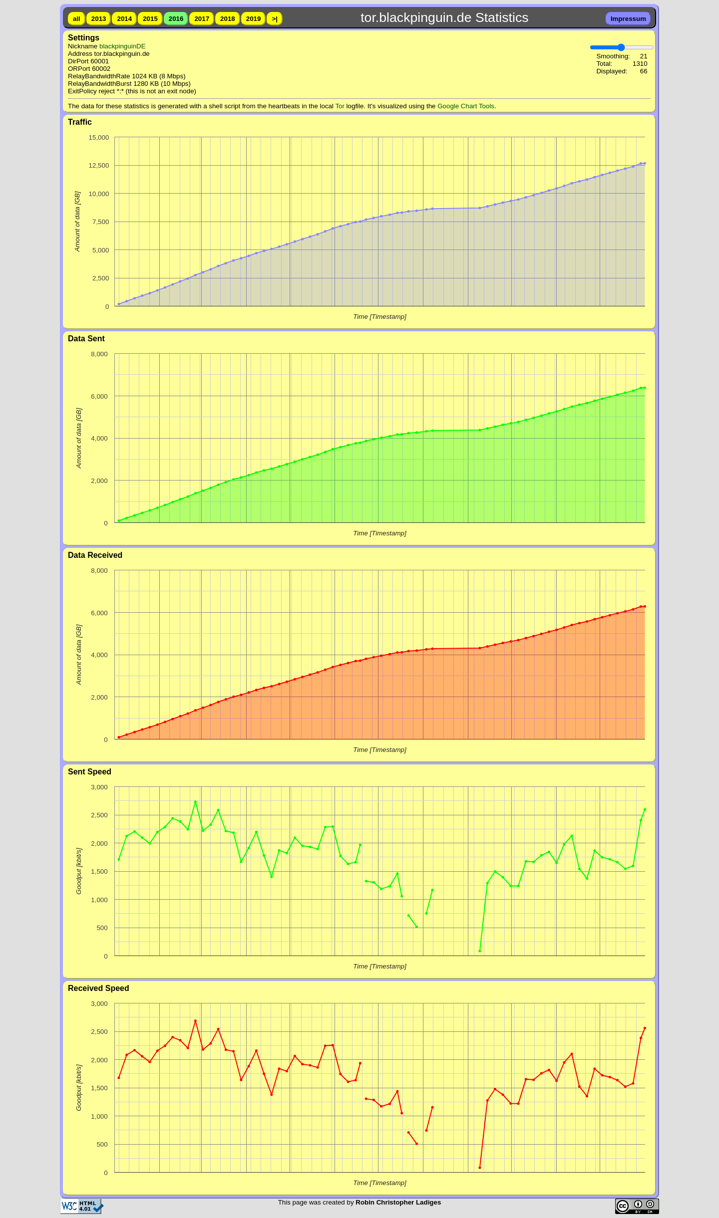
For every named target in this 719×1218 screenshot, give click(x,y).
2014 (124, 18)
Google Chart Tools (465, 106)
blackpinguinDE (122, 46)
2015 (150, 18)
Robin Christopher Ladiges (398, 1202)
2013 (98, 18)
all (76, 18)
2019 (253, 18)
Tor (340, 106)
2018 (227, 18)
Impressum (628, 18)
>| (275, 18)
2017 (201, 18)
